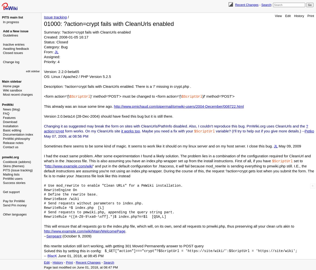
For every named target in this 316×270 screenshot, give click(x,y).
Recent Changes (246, 5)
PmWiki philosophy (16, 139)
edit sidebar (33, 71)
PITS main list (12, 17)
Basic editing (12, 130)
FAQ (6, 113)
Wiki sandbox (12, 90)
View (278, 16)
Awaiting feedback (16, 49)
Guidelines (10, 35)
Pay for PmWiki (14, 201)
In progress (11, 22)
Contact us (10, 147)
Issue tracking (55, 17)
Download (10, 122)
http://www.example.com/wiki (69, 165)
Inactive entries (13, 44)
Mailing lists (11, 174)
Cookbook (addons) (17, 162)
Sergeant (53, 235)
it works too (130, 131)
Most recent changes (18, 94)
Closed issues (13, 53)
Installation (10, 126)
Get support (11, 192)
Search (266, 5)
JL (57, 52)
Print (310, 16)
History (299, 16)
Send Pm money (15, 205)
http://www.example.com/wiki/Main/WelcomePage (84, 230)
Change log (11, 62)
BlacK (52, 255)
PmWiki (8, 105)
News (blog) (11, 109)
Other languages (15, 214)
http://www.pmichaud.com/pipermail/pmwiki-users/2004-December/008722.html (179, 106)
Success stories (14, 183)
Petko (309, 131)
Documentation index (18, 134)
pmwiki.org (10, 157)
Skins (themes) (13, 166)
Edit (288, 16)
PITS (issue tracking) (18, 170)
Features (9, 118)
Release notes (13, 143)
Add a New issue (15, 31)
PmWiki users (12, 178)
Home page (11, 86)
